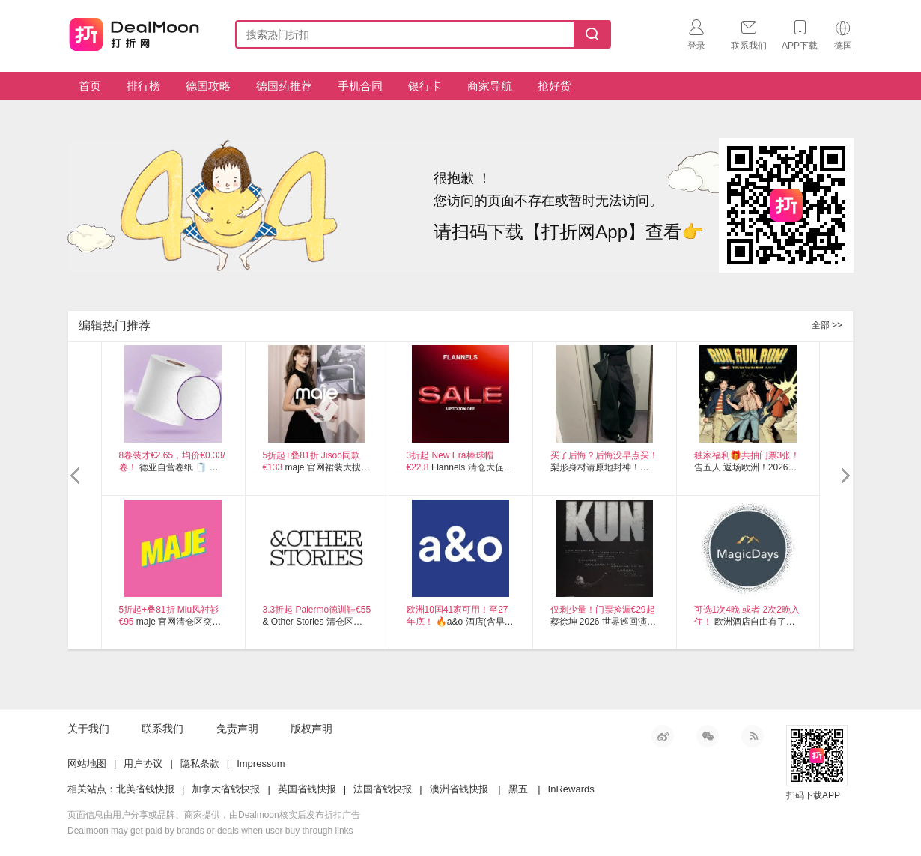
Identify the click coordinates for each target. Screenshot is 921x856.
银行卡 (425, 85)
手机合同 (360, 85)
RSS (752, 736)
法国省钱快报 (382, 789)
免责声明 (237, 729)
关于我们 (88, 729)
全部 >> (827, 325)
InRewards (571, 789)
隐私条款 (199, 763)
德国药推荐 (284, 85)
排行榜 (143, 85)
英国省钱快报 (307, 789)
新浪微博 (662, 736)
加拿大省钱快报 (226, 789)
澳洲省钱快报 (459, 789)
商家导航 (489, 85)
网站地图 (86, 763)
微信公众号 (707, 736)
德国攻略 (208, 85)
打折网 (134, 31)
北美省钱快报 (145, 789)
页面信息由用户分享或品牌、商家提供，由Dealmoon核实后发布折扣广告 (213, 815)
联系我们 (162, 729)
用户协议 (143, 763)
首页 (90, 85)
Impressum (261, 763)
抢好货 (554, 85)
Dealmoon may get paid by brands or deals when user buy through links (210, 830)
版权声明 (311, 729)
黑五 (518, 789)
